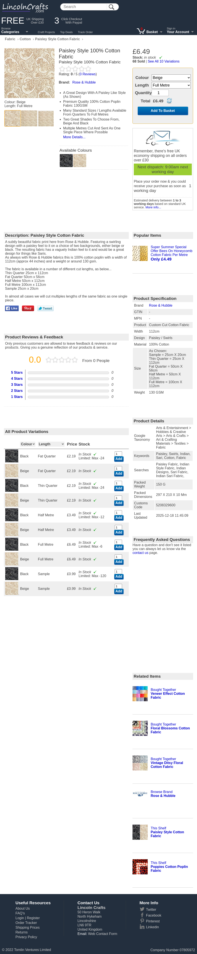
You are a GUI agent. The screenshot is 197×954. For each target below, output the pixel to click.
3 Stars (17, 384)
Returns (21, 932)
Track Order (85, 32)
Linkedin (152, 927)
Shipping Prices (27, 927)
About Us (22, 908)
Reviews (88, 74)
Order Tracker (26, 923)
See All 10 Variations (163, 61)
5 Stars (17, 372)
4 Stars (17, 378)
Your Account (178, 32)
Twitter (151, 909)
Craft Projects (46, 32)
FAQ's (20, 913)
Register (33, 918)
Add (118, 459)
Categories (10, 32)
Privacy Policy (26, 937)
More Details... (74, 137)
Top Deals (66, 32)
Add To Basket (163, 111)
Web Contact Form (102, 934)
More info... (153, 207)
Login (19, 918)
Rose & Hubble (160, 305)
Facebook (153, 915)
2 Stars (17, 391)
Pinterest (153, 921)
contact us (140, 553)
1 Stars (17, 397)
